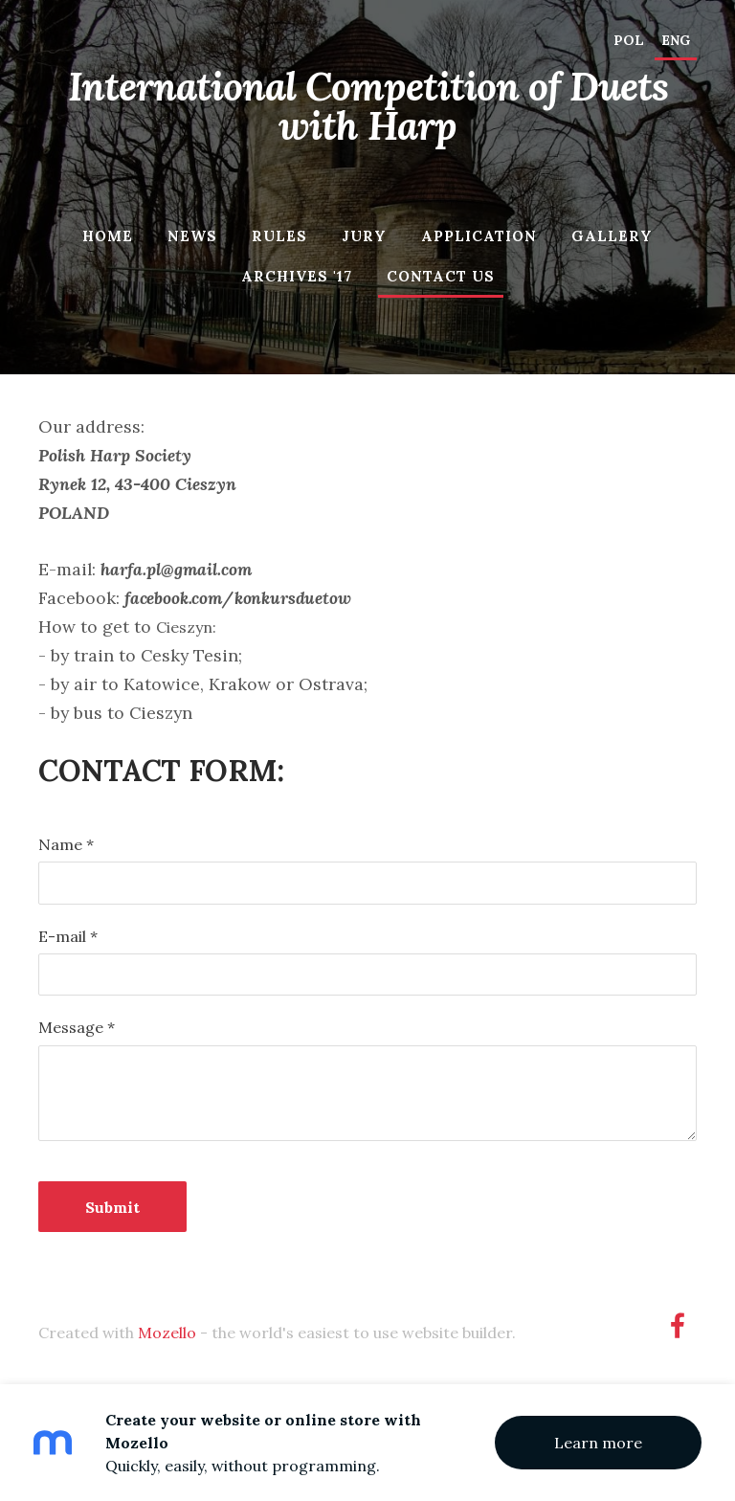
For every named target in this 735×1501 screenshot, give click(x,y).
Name (66, 844)
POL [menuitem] (628, 40)
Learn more (598, 1442)
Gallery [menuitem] (612, 236)
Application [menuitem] (479, 236)
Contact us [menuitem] (441, 276)
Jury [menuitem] (364, 236)
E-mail (68, 936)
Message (76, 1027)
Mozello (167, 1332)
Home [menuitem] (107, 236)
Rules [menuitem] (279, 236)
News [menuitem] (192, 236)
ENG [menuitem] (675, 40)
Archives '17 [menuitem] (296, 276)
